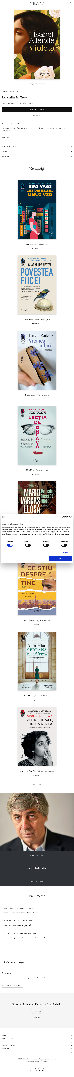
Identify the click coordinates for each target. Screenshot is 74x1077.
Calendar (5, 950)
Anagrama (44, 1061)
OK (60, 558)
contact (37, 1017)
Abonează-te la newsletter (12, 985)
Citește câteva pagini (37, 84)
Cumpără (37, 110)
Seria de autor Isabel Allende (22, 103)
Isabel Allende (10, 97)
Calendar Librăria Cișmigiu (13, 962)
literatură (6, 103)
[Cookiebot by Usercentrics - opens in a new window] (63, 517)
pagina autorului (37, 881)
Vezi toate (37, 784)
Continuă (5, 137)
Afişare (65, 552)
